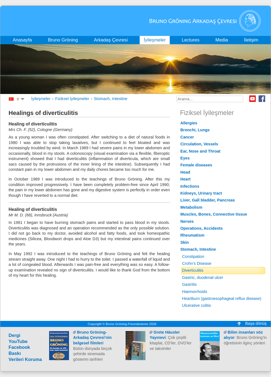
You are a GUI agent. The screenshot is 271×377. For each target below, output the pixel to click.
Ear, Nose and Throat (200, 151)
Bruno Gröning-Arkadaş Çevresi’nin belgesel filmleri (92, 337)
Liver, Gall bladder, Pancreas (207, 200)
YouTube (18, 341)
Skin (184, 242)
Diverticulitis (192, 270)
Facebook (262, 98)
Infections (190, 186)
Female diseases (196, 165)
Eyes (185, 158)
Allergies (188, 123)
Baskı (15, 353)
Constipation (193, 256)
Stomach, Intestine (110, 98)
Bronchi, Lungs (195, 130)
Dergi (14, 335)
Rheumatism (192, 235)
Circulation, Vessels (199, 144)
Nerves (187, 221)
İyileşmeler (41, 98)
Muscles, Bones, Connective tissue (213, 214)
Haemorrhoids (194, 291)
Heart (185, 179)
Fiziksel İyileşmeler (72, 98)
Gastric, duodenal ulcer (202, 277)
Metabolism (191, 207)
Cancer (187, 137)
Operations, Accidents (201, 228)
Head (185, 172)
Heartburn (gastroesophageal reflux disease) (221, 298)
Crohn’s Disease (196, 263)
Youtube (252, 98)
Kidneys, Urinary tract (201, 193)
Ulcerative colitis (196, 305)
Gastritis (189, 284)
